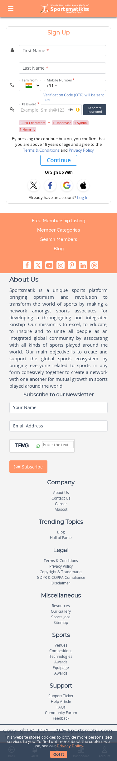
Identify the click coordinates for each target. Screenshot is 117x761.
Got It (58, 754)
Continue (59, 160)
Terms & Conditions (41, 150)
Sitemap (61, 622)
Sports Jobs (61, 617)
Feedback (61, 718)
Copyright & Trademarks (61, 571)
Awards (60, 662)
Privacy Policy (81, 150)
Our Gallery (61, 611)
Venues (61, 645)
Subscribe (28, 467)
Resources (61, 605)
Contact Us (61, 498)
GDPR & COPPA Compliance (61, 577)
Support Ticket (60, 696)
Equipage (61, 667)
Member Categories (58, 230)
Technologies (60, 656)
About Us (61, 492)
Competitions (60, 650)
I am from (29, 80)
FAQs (61, 707)
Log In (83, 197)
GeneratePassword (95, 110)
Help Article (61, 701)
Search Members (58, 239)
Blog (59, 248)
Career (61, 503)
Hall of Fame (61, 537)
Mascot (61, 509)
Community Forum (61, 712)
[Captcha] (58, 444)
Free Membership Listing (58, 221)
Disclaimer (60, 583)
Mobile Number (61, 80)
